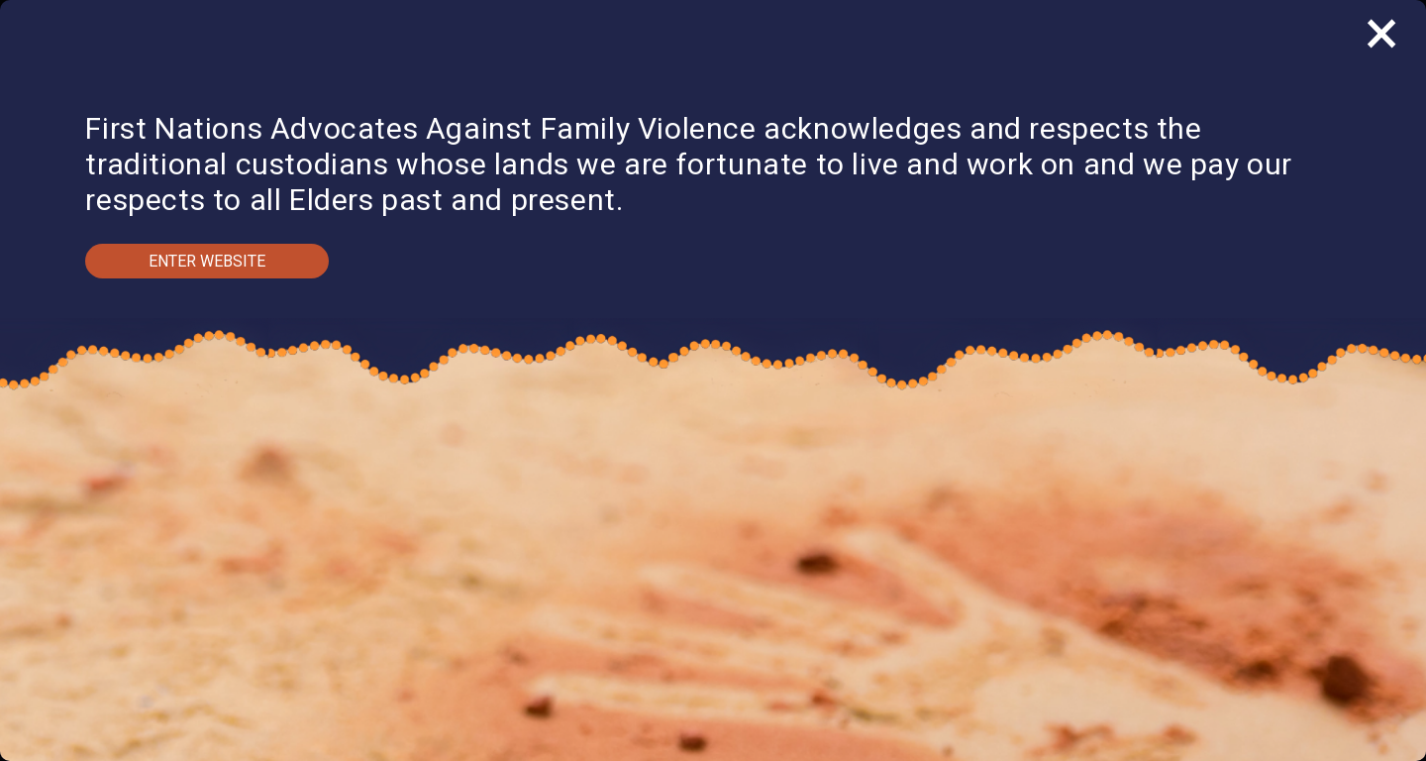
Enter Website (207, 261)
